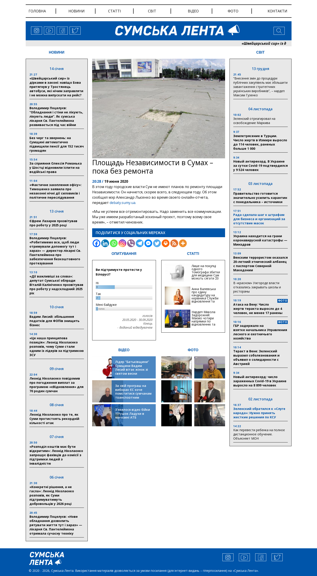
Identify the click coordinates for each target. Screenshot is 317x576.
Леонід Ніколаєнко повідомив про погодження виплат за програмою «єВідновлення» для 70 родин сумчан (56, 384)
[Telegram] (140, 243)
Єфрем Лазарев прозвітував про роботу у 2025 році (53, 223)
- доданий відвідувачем (134, 328)
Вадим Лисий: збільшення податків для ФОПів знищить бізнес (54, 320)
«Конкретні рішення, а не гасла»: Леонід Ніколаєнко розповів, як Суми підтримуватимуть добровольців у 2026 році (51, 495)
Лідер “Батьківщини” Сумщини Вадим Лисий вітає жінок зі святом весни (132, 368)
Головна (37, 11)
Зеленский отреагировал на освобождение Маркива (254, 120)
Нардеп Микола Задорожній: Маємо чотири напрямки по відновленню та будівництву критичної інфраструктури (203, 323)
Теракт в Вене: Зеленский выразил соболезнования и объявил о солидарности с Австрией (256, 357)
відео (193, 11)
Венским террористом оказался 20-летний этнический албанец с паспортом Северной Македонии (260, 263)
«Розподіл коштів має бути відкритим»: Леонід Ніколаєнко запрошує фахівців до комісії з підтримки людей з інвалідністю (56, 454)
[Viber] (131, 243)
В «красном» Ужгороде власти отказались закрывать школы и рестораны (257, 287)
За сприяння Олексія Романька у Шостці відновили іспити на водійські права (55, 167)
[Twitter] (157, 243)
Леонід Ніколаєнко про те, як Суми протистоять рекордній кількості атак (54, 418)
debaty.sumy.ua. (123, 202)
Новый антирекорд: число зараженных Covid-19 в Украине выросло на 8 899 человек (259, 381)
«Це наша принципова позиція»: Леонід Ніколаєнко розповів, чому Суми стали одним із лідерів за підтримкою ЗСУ (56, 346)
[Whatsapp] (114, 243)
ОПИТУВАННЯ (123, 254)
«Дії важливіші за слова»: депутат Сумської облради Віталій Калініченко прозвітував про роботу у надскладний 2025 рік (56, 284)
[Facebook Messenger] (148, 243)
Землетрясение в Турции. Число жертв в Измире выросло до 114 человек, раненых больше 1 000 (260, 142)
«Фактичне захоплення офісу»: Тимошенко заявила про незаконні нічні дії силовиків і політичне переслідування (55, 191)
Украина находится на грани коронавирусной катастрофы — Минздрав (260, 240)
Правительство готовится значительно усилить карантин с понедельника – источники (260, 197)
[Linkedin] (105, 243)
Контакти (277, 11)
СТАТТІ (193, 254)
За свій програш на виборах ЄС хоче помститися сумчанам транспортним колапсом (133, 393)
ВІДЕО (124, 350)
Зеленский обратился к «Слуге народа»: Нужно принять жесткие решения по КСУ (259, 413)
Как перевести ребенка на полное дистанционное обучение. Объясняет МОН (259, 434)
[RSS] (174, 243)
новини (76, 11)
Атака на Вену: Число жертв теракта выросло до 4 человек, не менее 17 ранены (257, 308)
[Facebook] (96, 243)
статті (114, 11)
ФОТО (193, 350)
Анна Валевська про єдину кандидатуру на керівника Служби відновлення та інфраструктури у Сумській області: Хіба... (205, 300)
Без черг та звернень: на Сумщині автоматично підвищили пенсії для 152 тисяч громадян (56, 144)
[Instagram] (122, 243)
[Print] (165, 243)
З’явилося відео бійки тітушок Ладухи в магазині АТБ (132, 413)
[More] (183, 243)
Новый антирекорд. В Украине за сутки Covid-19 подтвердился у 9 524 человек (260, 165)
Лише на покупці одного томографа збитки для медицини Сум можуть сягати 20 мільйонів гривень (206, 273)
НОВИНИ (56, 52)
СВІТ (260, 52)
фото (233, 11)
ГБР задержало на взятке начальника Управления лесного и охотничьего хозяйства (260, 332)
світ (152, 11)
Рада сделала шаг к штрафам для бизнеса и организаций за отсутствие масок (259, 219)
